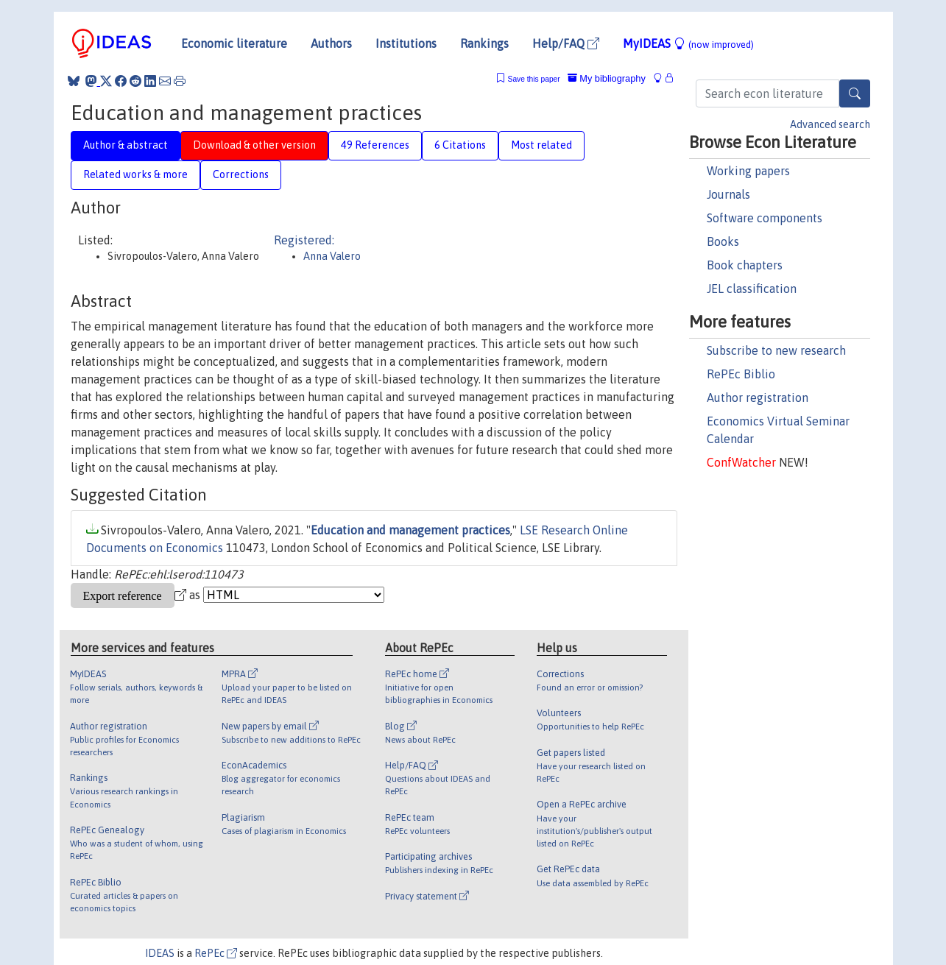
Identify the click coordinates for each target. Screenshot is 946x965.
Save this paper (534, 79)
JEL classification (752, 288)
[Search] (854, 93)
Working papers (748, 170)
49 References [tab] (375, 145)
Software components (764, 218)
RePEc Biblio (741, 374)
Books (723, 241)
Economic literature (234, 43)
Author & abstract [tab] (125, 145)
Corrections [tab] (241, 174)
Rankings (484, 43)
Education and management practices (410, 530)
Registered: (304, 240)
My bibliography (607, 78)
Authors (331, 43)
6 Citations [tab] (460, 145)
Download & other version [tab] (254, 145)
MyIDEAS (688, 43)
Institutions (406, 43)
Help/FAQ (565, 43)
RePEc (215, 953)
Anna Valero (332, 256)
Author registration (757, 397)
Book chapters (745, 265)
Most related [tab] (541, 145)
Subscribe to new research (776, 350)
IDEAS (159, 953)
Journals (728, 194)
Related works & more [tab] (135, 174)
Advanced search (830, 124)
